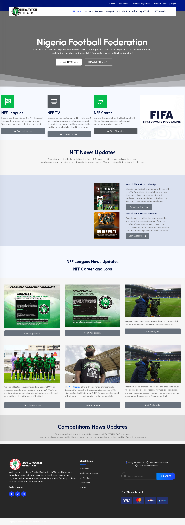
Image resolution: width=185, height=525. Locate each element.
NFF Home (76, 11)
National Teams (160, 3)
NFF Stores (103, 113)
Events (83, 487)
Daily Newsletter (136, 462)
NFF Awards (160, 11)
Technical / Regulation (141, 3)
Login (173, 3)
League (98, 11)
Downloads (85, 483)
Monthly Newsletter (148, 465)
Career (112, 3)
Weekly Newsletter (159, 462)
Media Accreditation (89, 473)
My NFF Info (145, 11)
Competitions (112, 11)
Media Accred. (128, 11)
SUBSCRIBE (165, 476)
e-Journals (123, 3)
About (88, 11)
